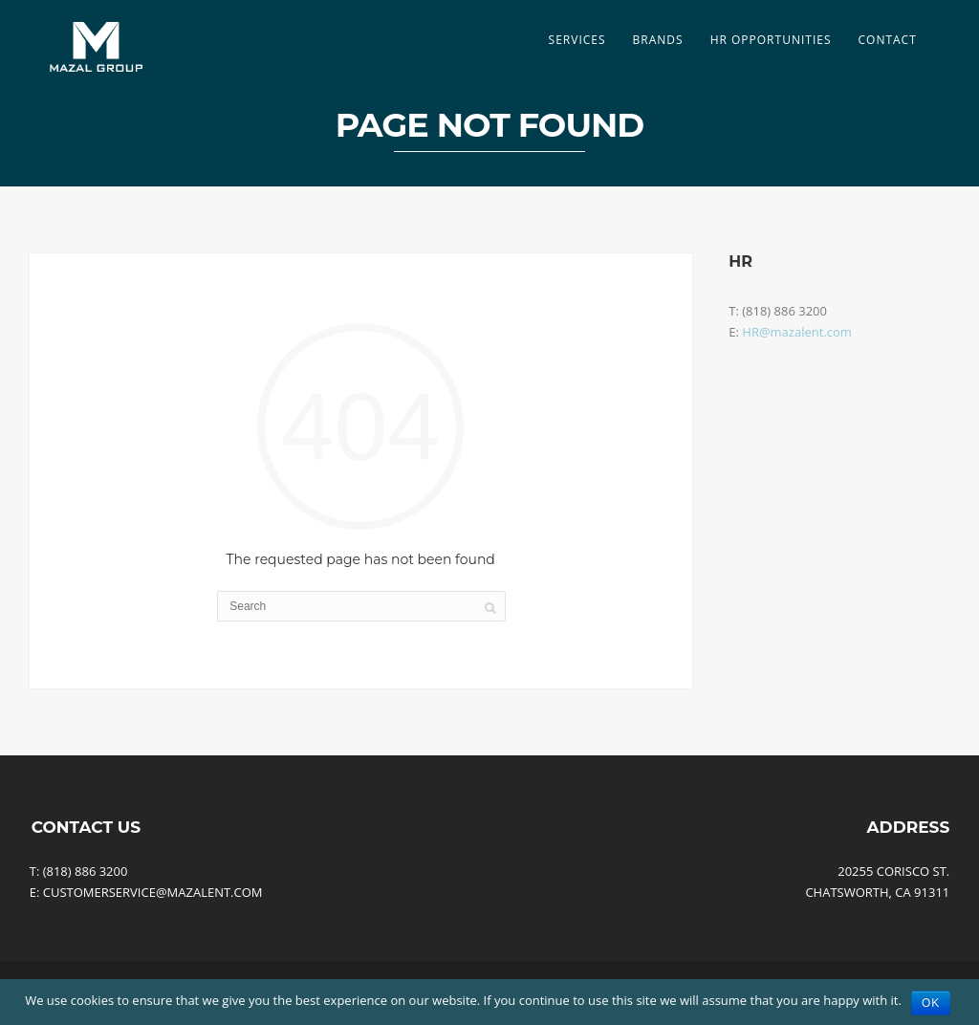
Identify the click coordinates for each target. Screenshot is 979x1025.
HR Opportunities (771, 40)
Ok (931, 1003)
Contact (887, 40)
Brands (658, 40)
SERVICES (577, 40)
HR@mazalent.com (797, 331)
